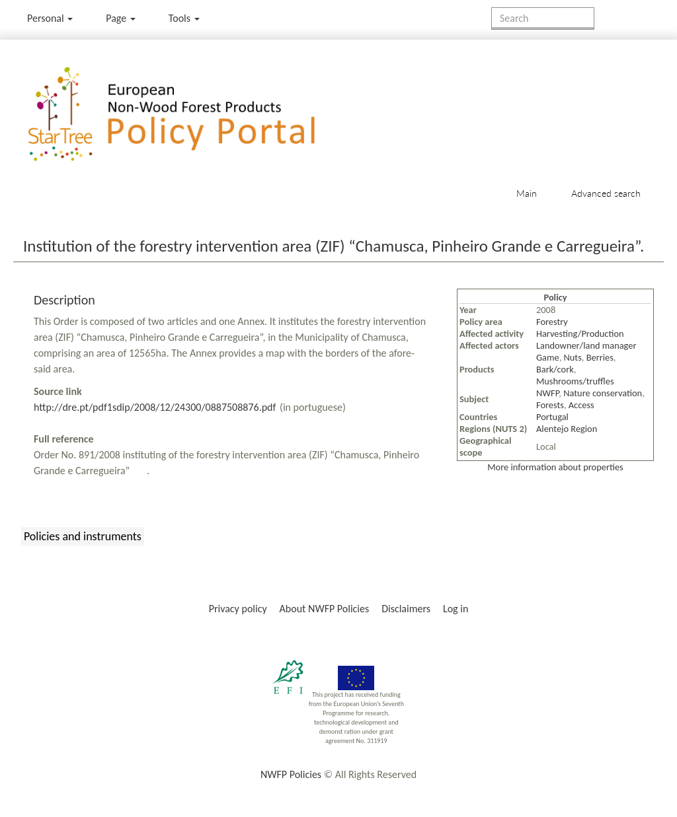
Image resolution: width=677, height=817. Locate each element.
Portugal (552, 417)
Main (526, 193)
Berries (600, 357)
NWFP (547, 393)
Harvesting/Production (580, 333)
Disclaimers (405, 608)
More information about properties (555, 467)
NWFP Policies (290, 774)
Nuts (573, 357)
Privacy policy (238, 608)
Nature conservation (602, 393)
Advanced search (606, 193)
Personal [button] (50, 18)
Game (547, 357)
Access (581, 405)
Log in (455, 608)
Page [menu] (121, 18)
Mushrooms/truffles (575, 381)
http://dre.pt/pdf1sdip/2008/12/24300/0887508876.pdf (155, 407)
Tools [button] (184, 18)
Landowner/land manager (586, 345)
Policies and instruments (82, 536)
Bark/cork (555, 369)
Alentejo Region (566, 429)
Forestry (552, 322)
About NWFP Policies (325, 608)
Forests (550, 405)
